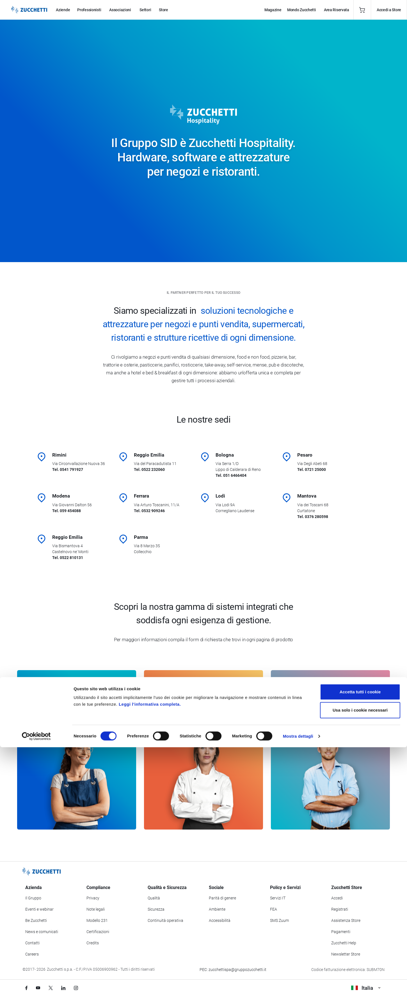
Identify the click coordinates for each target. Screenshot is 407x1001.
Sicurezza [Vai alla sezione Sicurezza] (156, 910)
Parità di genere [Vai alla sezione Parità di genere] (222, 898)
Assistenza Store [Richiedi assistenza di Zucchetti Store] (345, 921)
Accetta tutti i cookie (360, 945)
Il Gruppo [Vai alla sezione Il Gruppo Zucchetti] (33, 898)
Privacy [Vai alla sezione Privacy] (92, 898)
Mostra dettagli (298, 990)
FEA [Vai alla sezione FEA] (273, 910)
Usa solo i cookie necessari (360, 964)
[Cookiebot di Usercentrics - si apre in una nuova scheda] (36, 990)
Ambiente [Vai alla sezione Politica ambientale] (217, 910)
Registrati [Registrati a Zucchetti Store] (339, 910)
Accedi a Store (389, 10)
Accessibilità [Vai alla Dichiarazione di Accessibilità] (219, 921)
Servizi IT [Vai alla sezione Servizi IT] (277, 898)
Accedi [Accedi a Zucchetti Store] (337, 898)
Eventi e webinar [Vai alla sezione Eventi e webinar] (39, 910)
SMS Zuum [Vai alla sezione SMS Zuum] (279, 921)
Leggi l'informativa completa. (150, 958)
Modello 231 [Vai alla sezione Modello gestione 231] (97, 921)
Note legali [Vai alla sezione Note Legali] (95, 910)
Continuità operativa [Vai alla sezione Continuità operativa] (165, 921)
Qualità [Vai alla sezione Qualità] (154, 898)
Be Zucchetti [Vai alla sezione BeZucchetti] (36, 921)
